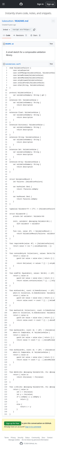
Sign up (50, 4)
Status (27, 438)
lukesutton (7, 20)
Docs (43, 438)
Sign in (40, 4)
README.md (21, 20)
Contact (49, 438)
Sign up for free (12, 423)
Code (6, 35)
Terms (6, 438)
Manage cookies (14, 440)
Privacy (13, 438)
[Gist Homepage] (21, 4)
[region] (28, 54)
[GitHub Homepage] (21, 443)
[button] (34, 29)
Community (36, 438)
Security (20, 438)
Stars (35, 35)
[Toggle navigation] (3, 4)
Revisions (20, 35)
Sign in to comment (33, 427)
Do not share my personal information (35, 440)
